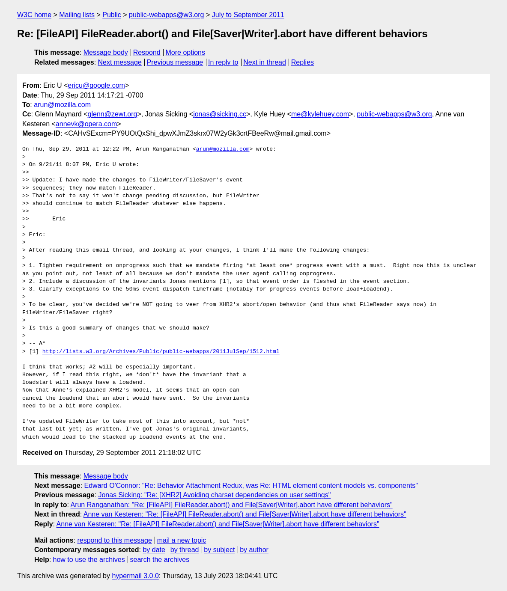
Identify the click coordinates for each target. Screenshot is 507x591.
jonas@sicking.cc (219, 114)
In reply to (223, 62)
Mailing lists (77, 14)
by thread (184, 549)
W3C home (34, 14)
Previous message (175, 62)
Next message (120, 62)
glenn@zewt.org (112, 114)
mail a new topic (181, 540)
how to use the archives (89, 559)
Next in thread (264, 62)
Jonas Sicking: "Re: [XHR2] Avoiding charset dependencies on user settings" (214, 495)
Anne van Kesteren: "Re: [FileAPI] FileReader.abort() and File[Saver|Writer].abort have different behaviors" (245, 514)
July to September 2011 (248, 14)
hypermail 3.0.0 (135, 575)
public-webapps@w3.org (166, 14)
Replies (302, 62)
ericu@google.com (96, 85)
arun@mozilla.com (62, 104)
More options (186, 52)
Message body (106, 52)
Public (111, 14)
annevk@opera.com (86, 124)
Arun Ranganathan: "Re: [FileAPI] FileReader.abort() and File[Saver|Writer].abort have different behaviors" (231, 504)
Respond (147, 52)
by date (154, 549)
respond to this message (114, 540)
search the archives (160, 559)
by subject (219, 549)
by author (254, 549)
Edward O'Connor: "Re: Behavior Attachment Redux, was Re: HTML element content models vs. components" (251, 485)
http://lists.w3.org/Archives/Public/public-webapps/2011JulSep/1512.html (161, 352)
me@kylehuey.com (320, 114)
